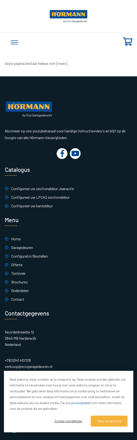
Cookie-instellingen (68, 421)
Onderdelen (20, 290)
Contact (17, 299)
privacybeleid (80, 403)
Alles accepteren (109, 421)
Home (16, 239)
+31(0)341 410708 (18, 360)
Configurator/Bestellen (29, 256)
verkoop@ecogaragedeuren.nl (28, 366)
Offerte (16, 264)
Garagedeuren (22, 247)
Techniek (18, 273)
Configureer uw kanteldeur (32, 205)
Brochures (19, 282)
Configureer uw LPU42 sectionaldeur (40, 197)
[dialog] (68, 401)
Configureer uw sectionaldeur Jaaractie (42, 188)
